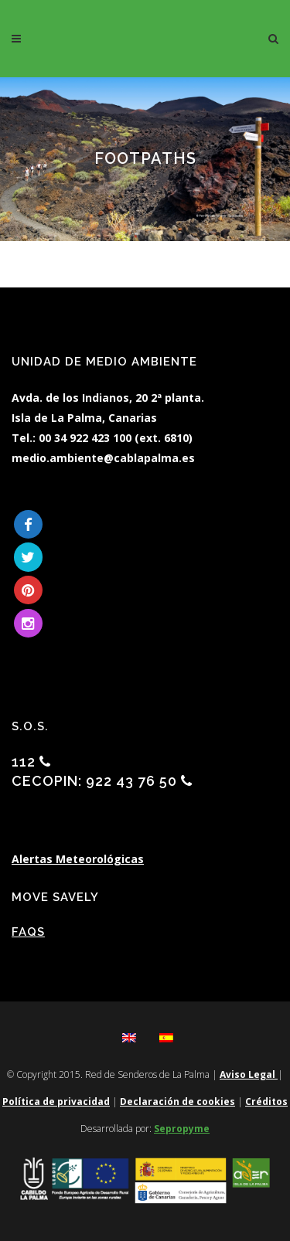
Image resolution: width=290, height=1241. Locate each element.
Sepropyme (182, 1128)
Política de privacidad (56, 1101)
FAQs (28, 932)
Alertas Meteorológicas (78, 859)
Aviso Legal (249, 1074)
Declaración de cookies (177, 1101)
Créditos (266, 1101)
